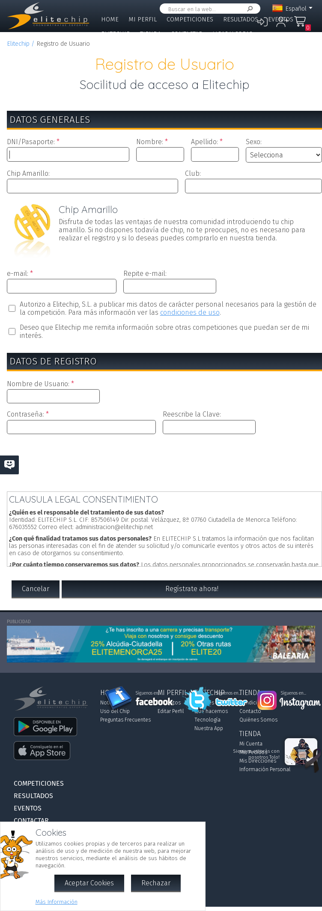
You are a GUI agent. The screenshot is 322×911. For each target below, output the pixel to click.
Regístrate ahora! (191, 589)
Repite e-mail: (145, 273)
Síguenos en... (148, 693)
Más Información (57, 901)
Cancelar (35, 589)
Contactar (187, 34)
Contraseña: (25, 414)
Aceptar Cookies (89, 883)
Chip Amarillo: (28, 173)
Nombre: (149, 142)
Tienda (150, 34)
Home (110, 19)
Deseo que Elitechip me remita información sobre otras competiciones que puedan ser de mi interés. (164, 331)
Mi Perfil (142, 19)
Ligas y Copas (232, 34)
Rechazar (155, 883)
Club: (193, 173)
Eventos (280, 19)
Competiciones (190, 19)
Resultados (240, 19)
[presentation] (164, 461)
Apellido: (204, 142)
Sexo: (254, 142)
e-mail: (17, 273)
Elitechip (115, 34)
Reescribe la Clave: (192, 414)
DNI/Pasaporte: (31, 142)
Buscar (248, 9)
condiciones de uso (190, 312)
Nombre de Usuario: (38, 384)
